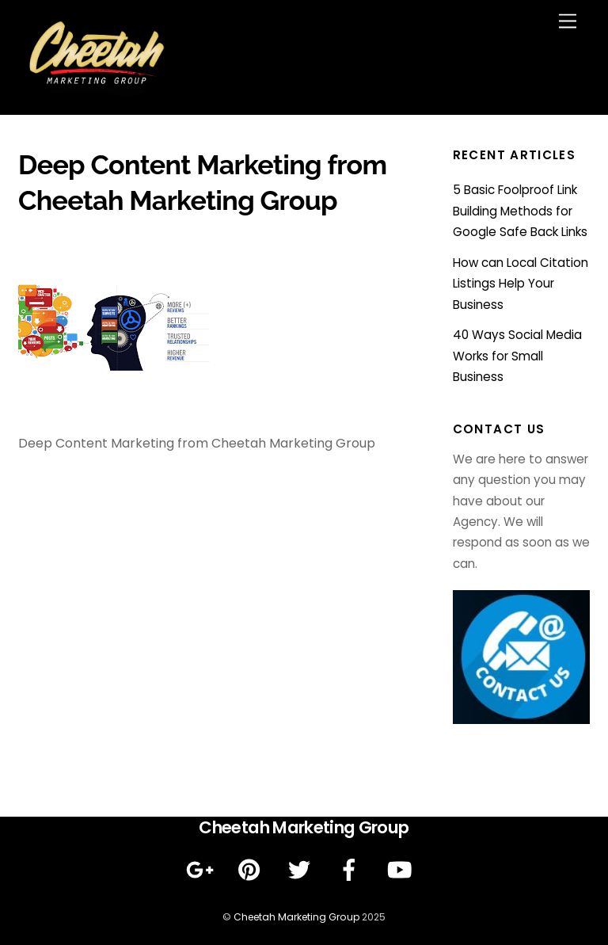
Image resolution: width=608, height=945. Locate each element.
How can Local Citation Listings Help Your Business (520, 283)
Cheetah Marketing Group (296, 917)
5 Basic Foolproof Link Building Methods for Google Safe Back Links (520, 210)
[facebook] (352, 870)
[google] (202, 870)
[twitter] (302, 870)
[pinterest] (252, 870)
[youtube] (402, 870)
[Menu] (567, 21)
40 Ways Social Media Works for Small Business (517, 355)
